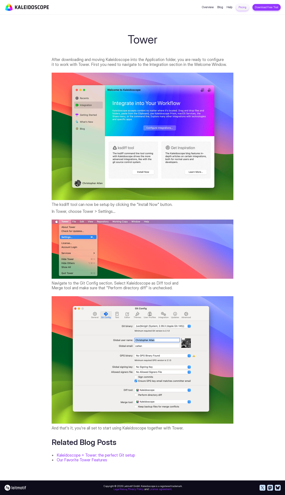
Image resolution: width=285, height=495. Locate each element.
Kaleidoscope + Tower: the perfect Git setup (96, 455)
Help (229, 7)
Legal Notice (120, 489)
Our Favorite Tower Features (82, 459)
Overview (208, 7)
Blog (220, 7)
